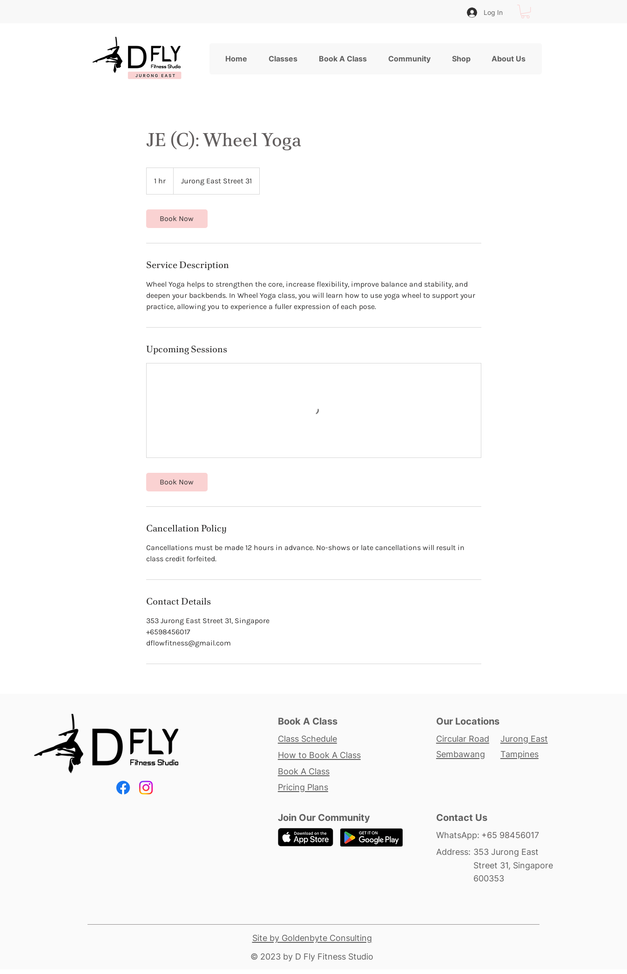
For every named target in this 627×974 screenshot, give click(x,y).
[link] (177, 218)
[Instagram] (146, 788)
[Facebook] (123, 788)
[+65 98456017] (518, 835)
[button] (525, 11)
